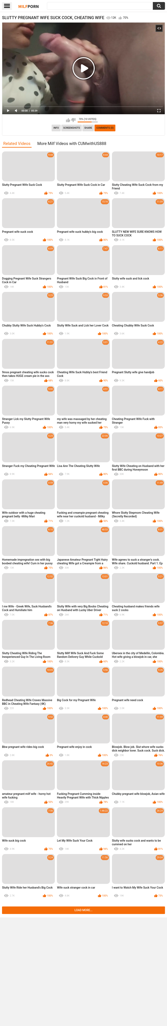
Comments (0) (105, 127)
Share (88, 127)
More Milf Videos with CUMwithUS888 (71, 143)
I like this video (68, 120)
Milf (28, 6)
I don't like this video (73, 120)
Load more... (83, 910)
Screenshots (71, 127)
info (56, 127)
